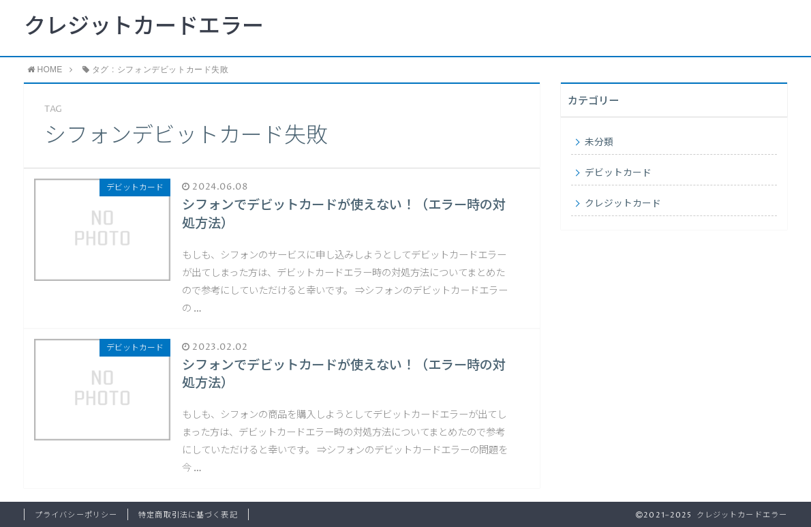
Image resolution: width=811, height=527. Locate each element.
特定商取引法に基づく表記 (187, 515)
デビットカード (618, 173)
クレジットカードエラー (144, 27)
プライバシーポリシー (76, 515)
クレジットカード (623, 204)
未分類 (599, 142)
